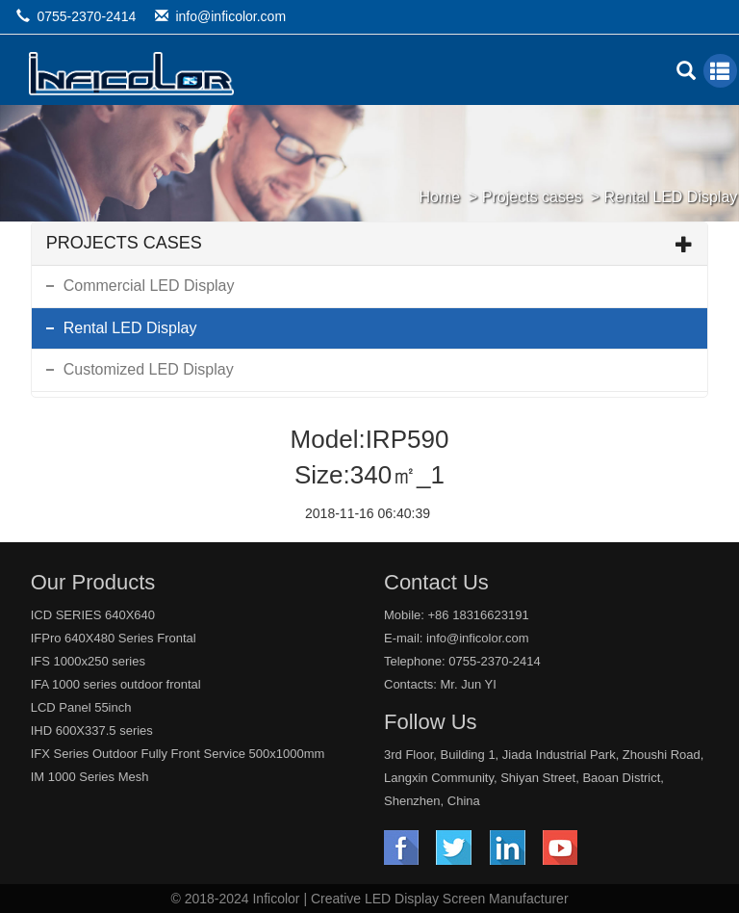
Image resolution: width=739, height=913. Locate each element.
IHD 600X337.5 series (92, 730)
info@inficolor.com (230, 16)
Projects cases (532, 197)
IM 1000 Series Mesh (90, 777)
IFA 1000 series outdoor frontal (116, 684)
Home (439, 197)
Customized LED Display (149, 369)
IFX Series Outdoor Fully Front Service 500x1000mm (178, 753)
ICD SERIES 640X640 (93, 615)
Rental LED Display (671, 197)
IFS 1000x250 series (88, 661)
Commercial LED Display (149, 285)
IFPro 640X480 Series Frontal (113, 638)
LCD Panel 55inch (81, 707)
